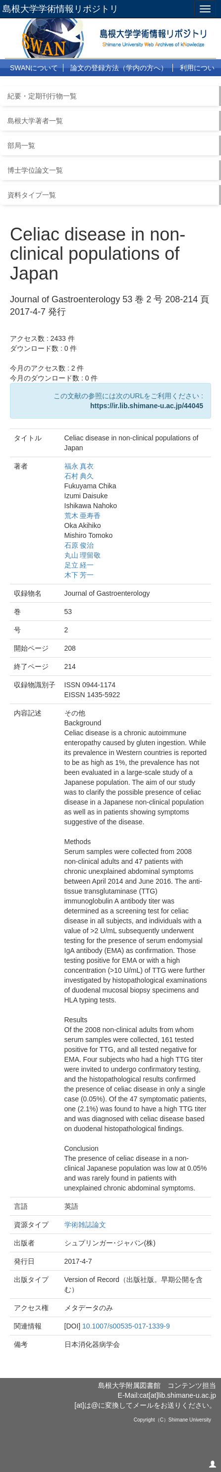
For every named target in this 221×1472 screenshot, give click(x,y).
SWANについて (34, 68)
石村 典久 (79, 476)
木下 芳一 (79, 575)
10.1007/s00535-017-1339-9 (126, 1326)
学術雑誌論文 (85, 1225)
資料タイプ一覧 (31, 195)
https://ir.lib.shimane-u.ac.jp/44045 (146, 406)
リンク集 (92, 85)
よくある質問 (45, 85)
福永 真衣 (79, 466)
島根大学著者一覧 (35, 121)
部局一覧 (21, 145)
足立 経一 (79, 565)
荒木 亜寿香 (82, 516)
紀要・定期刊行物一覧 (42, 96)
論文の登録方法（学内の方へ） (118, 68)
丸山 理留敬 (82, 555)
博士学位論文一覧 (35, 170)
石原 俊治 (79, 545)
